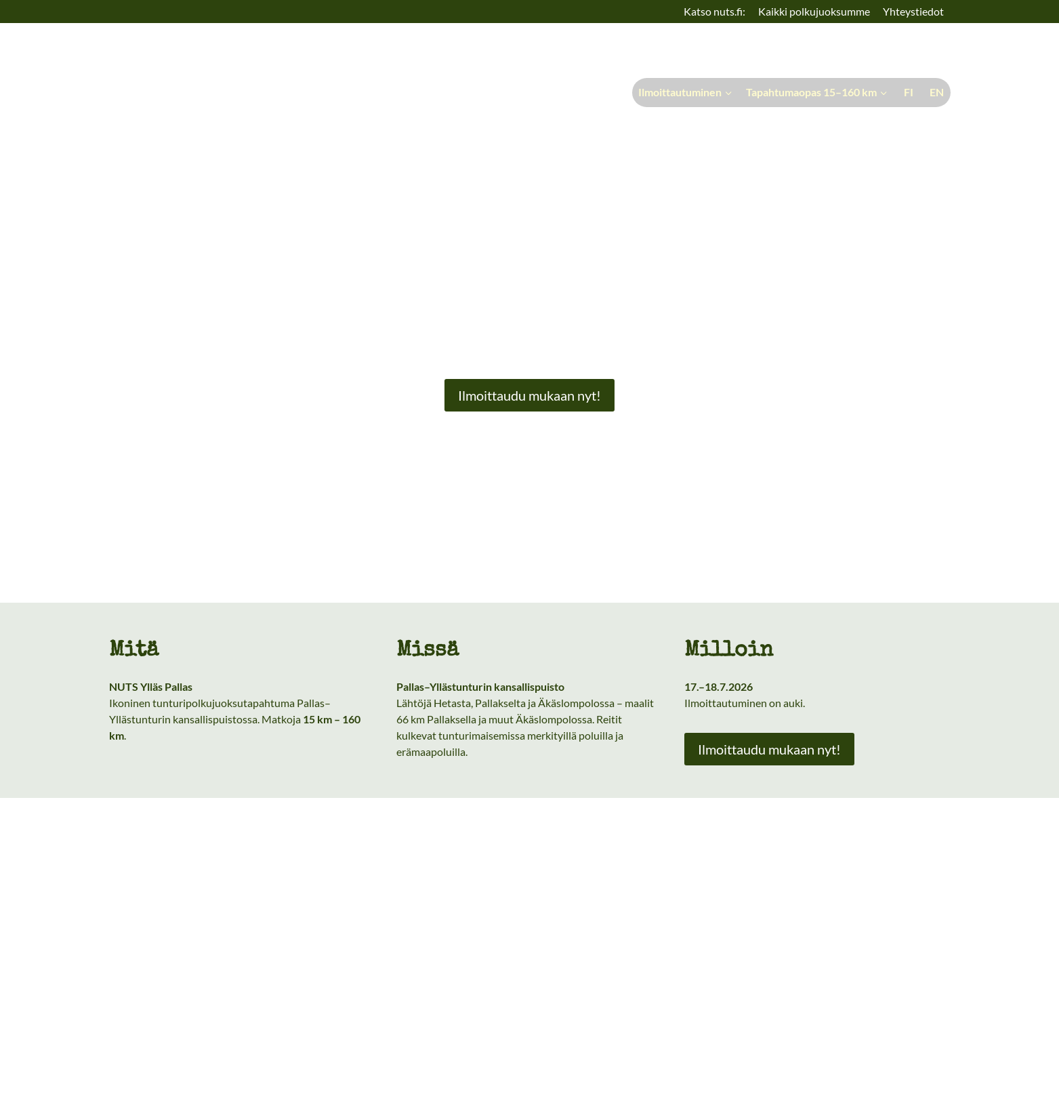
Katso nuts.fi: (714, 11)
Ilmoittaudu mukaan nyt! (529, 395)
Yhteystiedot (913, 11)
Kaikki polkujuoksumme (814, 11)
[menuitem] (906, 92)
